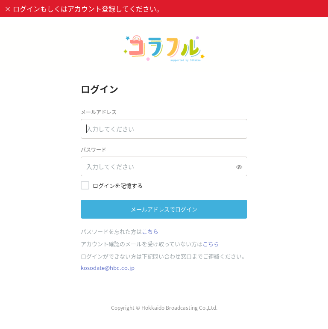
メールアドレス (99, 112)
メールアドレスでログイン (164, 209)
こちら (150, 231)
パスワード (93, 150)
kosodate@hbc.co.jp (108, 268)
